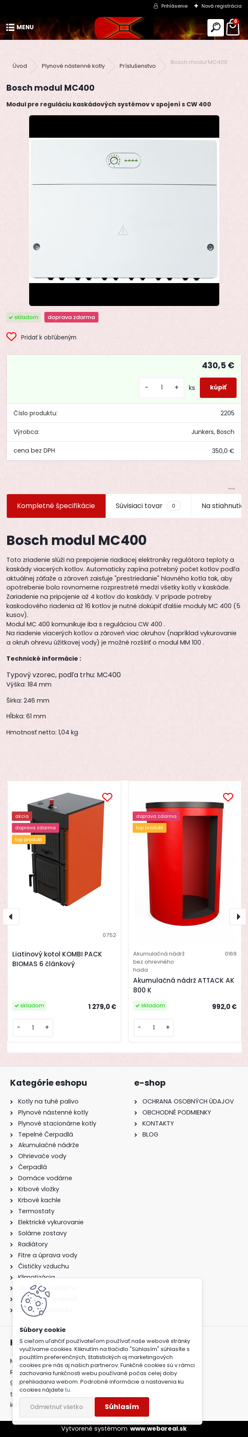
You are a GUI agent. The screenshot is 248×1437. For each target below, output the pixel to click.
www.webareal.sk (158, 1428)
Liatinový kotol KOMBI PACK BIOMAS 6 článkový (57, 959)
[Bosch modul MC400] (124, 210)
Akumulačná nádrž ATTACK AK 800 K (183, 985)
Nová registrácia (222, 6)
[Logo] (124, 28)
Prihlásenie (174, 6)
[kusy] (161, 387)
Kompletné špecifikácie (56, 506)
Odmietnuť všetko (56, 1407)
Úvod (20, 66)
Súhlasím (122, 1407)
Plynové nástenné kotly (73, 66)
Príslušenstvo (138, 66)
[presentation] (11, 916)
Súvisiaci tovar (148, 506)
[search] (216, 28)
